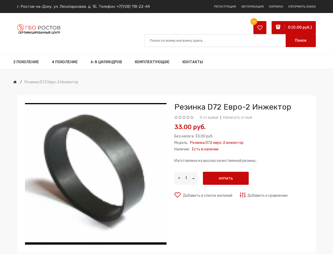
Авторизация (252, 6)
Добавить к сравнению (267, 195)
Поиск (300, 40)
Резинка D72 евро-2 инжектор (51, 82)
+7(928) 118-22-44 (133, 6)
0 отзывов (209, 117)
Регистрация (225, 6)
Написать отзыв (237, 117)
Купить (226, 178)
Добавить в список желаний (207, 195)
